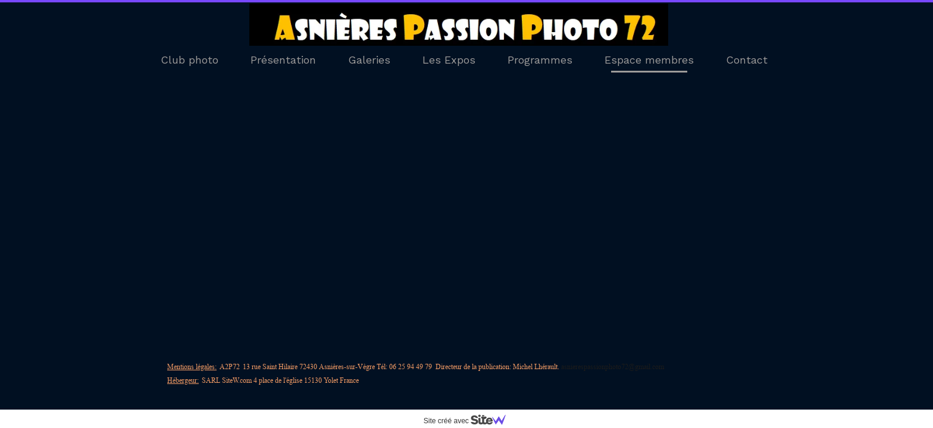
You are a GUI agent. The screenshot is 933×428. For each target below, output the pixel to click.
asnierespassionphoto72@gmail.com (612, 366)
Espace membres (649, 60)
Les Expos (448, 60)
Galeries (369, 60)
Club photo (189, 60)
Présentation (283, 60)
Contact (747, 60)
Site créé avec (469, 421)
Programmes (540, 60)
